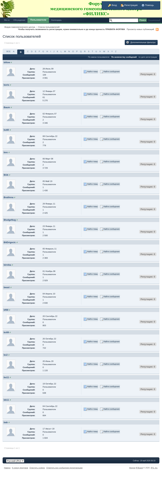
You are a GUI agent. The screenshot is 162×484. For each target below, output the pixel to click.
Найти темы (91, 71)
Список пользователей (49, 27)
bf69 (6, 310)
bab (6, 422)
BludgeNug (10, 220)
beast (7, 287)
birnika (7, 265)
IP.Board (139, 468)
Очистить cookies (37, 468)
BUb (6, 175)
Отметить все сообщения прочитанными (64, 468)
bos (6, 152)
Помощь (148, 5)
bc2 (5, 355)
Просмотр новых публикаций (140, 29)
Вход (112, 5)
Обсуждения (19, 20)
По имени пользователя (98, 57)
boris (6, 85)
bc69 (6, 332)
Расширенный (154, 20)
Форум (132, 468)
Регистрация (129, 5)
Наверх (7, 468)
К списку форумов (20, 468)
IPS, (154, 468)
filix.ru (7, 20)
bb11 (6, 400)
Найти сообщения (109, 71)
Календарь (56, 20)
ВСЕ (8, 51)
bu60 (6, 130)
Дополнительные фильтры (141, 42)
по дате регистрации (147, 57)
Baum (7, 107)
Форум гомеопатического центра (19, 27)
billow (7, 62)
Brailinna (8, 197)
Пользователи (38, 19)
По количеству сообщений (124, 57)
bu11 (6, 377)
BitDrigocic (10, 242)
